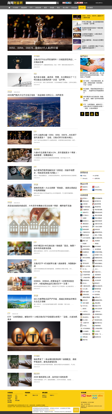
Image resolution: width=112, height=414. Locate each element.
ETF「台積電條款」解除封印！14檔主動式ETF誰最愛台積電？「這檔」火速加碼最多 (93, 106)
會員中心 (44, 395)
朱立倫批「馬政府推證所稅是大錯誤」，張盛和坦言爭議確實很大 (93, 90)
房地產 (9, 398)
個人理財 (10, 400)
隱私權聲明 (52, 410)
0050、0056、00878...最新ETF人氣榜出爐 (33, 47)
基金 (16, 398)
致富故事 (10, 397)
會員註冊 (98, 2)
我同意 (76, 410)
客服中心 (52, 395)
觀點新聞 (10, 395)
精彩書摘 (10, 402)
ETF (16, 395)
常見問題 (44, 397)
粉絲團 (85, 2)
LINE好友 (87, 114)
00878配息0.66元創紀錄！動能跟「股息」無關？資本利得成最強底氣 (93, 98)
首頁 (11, 7)
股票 (16, 397)
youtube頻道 (92, 114)
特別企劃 (17, 400)
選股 (26, 395)
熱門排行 (84, 56)
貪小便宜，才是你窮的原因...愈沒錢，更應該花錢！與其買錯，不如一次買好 (93, 83)
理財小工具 (35, 395)
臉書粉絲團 (82, 114)
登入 (102, 2)
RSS (97, 114)
